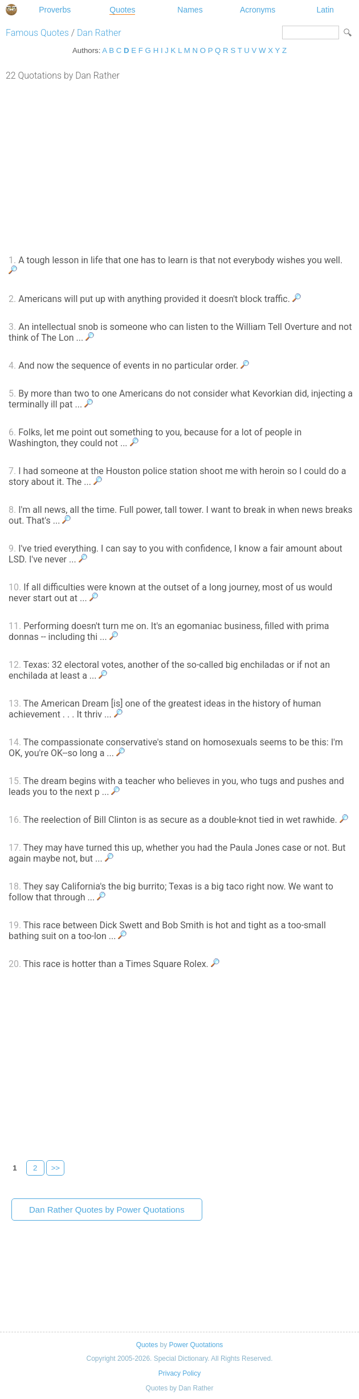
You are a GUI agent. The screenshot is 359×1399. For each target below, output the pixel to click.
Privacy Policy (179, 1373)
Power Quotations (196, 1345)
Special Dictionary (11, 9)
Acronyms (257, 9)
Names (189, 9)
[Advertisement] (179, 166)
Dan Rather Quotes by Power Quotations (107, 1209)
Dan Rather (99, 32)
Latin (324, 9)
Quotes (122, 9)
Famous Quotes (37, 32)
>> (55, 1168)
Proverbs (55, 9)
